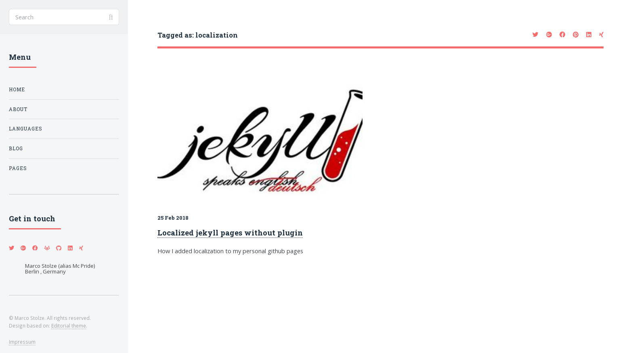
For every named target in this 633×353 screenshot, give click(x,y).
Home (17, 89)
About (18, 109)
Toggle (141, 17)
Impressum (22, 341)
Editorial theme (68, 325)
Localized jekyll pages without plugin (230, 232)
